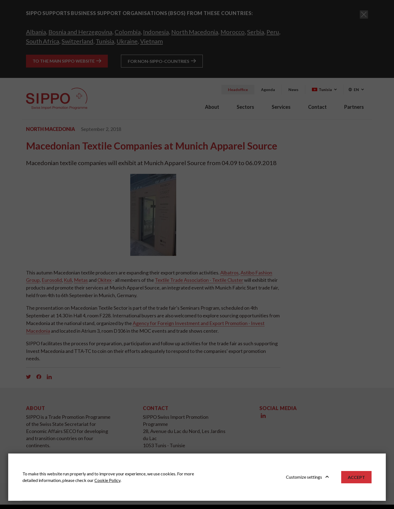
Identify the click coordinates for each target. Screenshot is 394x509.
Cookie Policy (107, 480)
